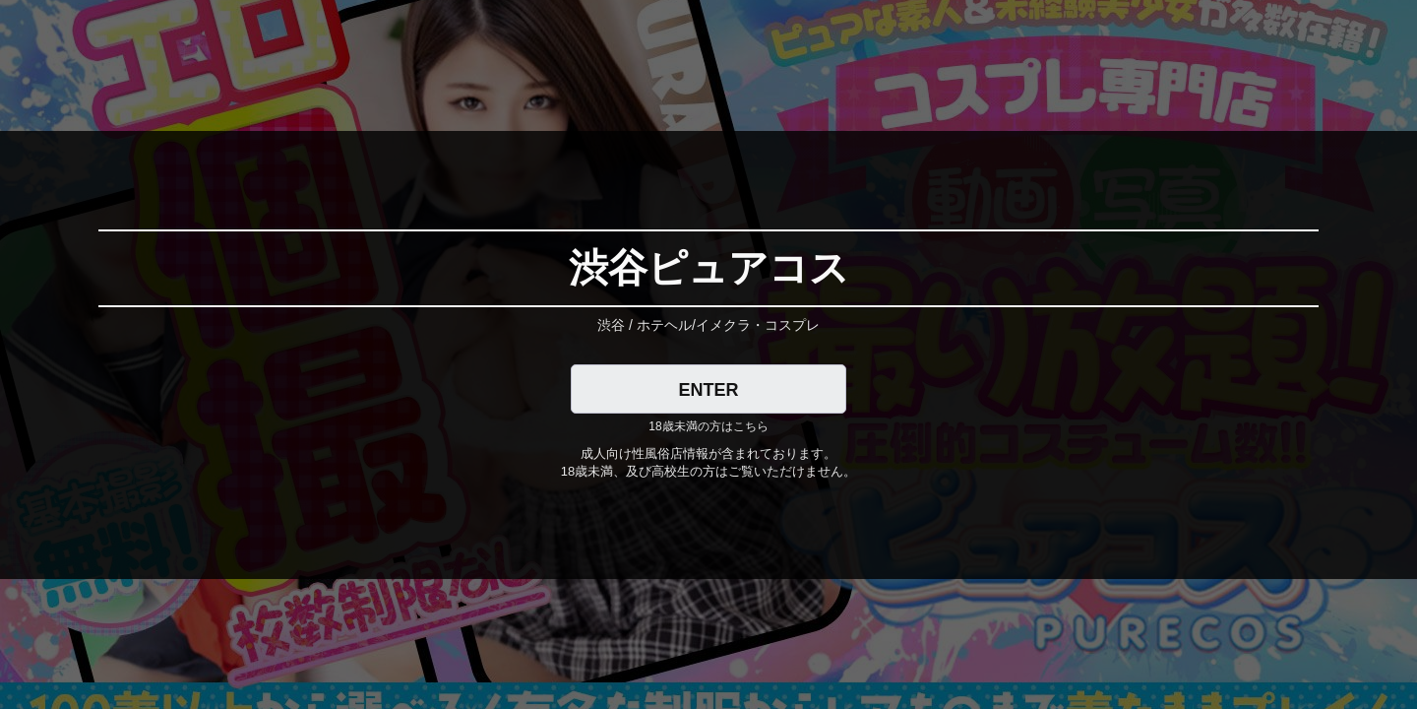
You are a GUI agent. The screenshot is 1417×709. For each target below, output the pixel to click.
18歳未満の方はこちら (708, 426)
